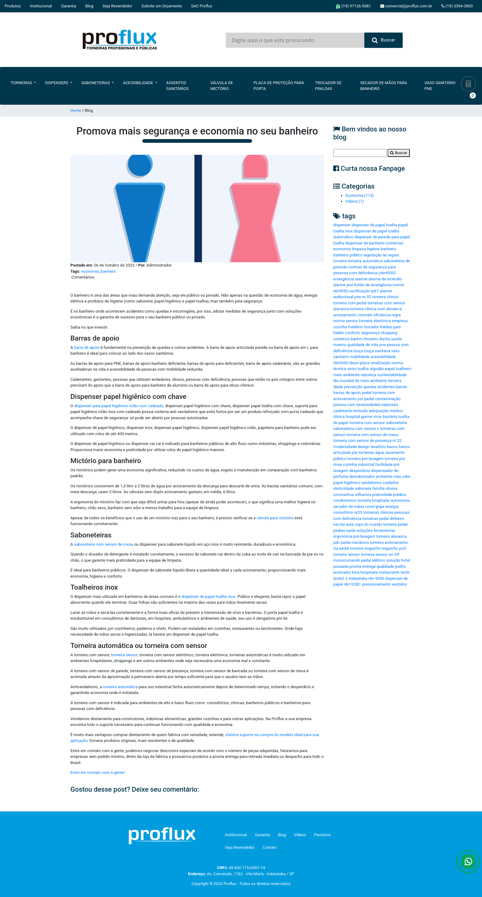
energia (392, 506)
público (339, 458)
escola (339, 524)
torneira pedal (395, 524)
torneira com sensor (367, 422)
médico (396, 410)
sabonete (363, 488)
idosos (391, 488)
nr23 (358, 512)
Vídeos (300, 835)
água (379, 452)
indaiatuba (358, 578)
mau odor (401, 476)
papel (390, 368)
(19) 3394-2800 (457, 6)
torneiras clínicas (378, 512)
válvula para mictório (275, 518)
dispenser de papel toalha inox (208, 596)
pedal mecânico (355, 542)
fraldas (386, 327)
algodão (376, 368)
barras (401, 386)
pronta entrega (363, 566)
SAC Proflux (201, 6)
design (364, 446)
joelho (400, 566)
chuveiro (370, 339)
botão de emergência (373, 285)
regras (393, 255)
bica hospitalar (365, 572)
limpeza (359, 249)
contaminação (388, 398)
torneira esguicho (365, 548)
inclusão (360, 410)
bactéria (390, 416)
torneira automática (120, 686)
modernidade (345, 446)
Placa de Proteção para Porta (279, 85)
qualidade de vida (362, 344)
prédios (399, 494)
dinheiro (397, 518)
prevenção (353, 386)
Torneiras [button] (22, 82)
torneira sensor (123, 655)
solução (393, 560)
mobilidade (359, 356)
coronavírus (343, 494)
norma (339, 320)
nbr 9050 (376, 578)
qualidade (385, 566)
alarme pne (343, 285)
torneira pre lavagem (365, 458)
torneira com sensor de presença (362, 440)
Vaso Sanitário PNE (440, 85)
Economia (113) (360, 195)
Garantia (68, 6)
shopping (389, 332)
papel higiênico (346, 482)
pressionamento (376, 584)
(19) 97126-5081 (353, 6)
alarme (361, 279)
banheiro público (348, 255)
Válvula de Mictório (221, 85)
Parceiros (322, 835)
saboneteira (396, 422)
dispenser (342, 225)
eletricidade (343, 488)
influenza (363, 494)
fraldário (355, 327)
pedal (367, 392)
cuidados (390, 482)
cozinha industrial (358, 464)
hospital (353, 416)
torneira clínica (385, 296)
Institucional (41, 6)
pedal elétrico (373, 560)
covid (369, 506)
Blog (89, 6)
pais (397, 327)
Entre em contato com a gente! (97, 772)
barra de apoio (86, 347)
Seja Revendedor (117, 6)
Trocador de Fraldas (328, 85)
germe (366, 416)
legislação (373, 255)
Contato (270, 847)
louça (358, 351)
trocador (371, 327)
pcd (402, 548)
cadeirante (342, 410)
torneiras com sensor (386, 303)
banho (356, 339)
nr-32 (366, 296)
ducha (384, 339)
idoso (354, 363)
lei (385, 255)
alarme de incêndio (385, 279)
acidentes (386, 386)
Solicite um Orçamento (161, 6)
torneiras (366, 452)
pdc (336, 542)
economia (90, 271)
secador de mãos (348, 506)
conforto (352, 332)
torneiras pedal (375, 518)
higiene (373, 249)
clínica (339, 416)
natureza (368, 374)
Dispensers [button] (57, 82)
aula (349, 524)
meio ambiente (346, 374)
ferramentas (384, 530)
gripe (379, 506)
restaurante (389, 572)
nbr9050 (340, 363)
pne (382, 344)
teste (405, 572)
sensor (352, 320)
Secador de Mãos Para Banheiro (383, 85)
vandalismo (371, 482)
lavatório (378, 446)
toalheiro (403, 368)
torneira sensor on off (380, 554)
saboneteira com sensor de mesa (103, 544)
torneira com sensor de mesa (372, 434)
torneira (340, 261)
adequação (379, 410)
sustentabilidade (392, 374)
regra (396, 315)
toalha (363, 368)
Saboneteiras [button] (96, 82)
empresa (400, 320)
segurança (370, 332)
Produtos (13, 6)
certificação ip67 (364, 291)
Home (75, 110)
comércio (341, 339)
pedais (339, 530)
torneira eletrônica (375, 320)
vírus (377, 416)
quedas (370, 386)
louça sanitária (377, 351)
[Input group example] (295, 40)
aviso (352, 368)
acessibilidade (383, 356)
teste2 (338, 578)
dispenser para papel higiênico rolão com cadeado (118, 406)
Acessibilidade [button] (138, 82)
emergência (343, 279)
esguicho (390, 548)
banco (392, 446)
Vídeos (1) (355, 201)
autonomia (400, 500)
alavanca (341, 308)
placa (364, 363)
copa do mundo (368, 524)
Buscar (383, 40)
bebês (338, 332)
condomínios (344, 500)
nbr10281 (352, 584)
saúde (396, 339)
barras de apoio (347, 392)
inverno (339, 344)
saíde (351, 530)
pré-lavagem (364, 536)
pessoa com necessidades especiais (365, 404)
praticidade (382, 494)
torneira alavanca (391, 536)
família (379, 488)
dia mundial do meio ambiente (360, 380)
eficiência (382, 315)
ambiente (384, 476)
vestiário (399, 584)
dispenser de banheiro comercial (374, 243)
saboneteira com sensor (354, 428)
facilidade (384, 464)
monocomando (346, 560)
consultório (343, 512)
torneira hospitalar (373, 500)
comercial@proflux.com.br (406, 6)
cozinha (340, 327)
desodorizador (362, 476)
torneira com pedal (349, 303)
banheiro (108, 271)
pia (355, 452)
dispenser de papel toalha (374, 225)
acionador (342, 572)
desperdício (359, 470)
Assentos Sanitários (177, 85)
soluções (365, 530)
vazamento (395, 452)
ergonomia (342, 536)
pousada (341, 566)
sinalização (380, 363)
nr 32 (397, 440)
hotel (405, 560)
